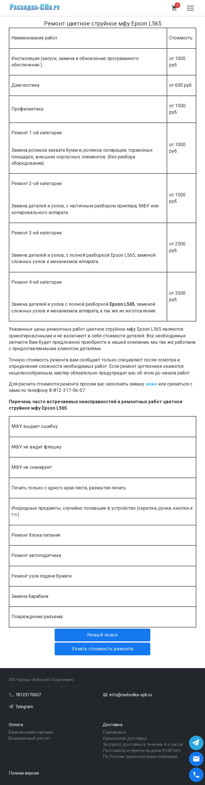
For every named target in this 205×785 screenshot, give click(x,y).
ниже (151, 384)
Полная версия (24, 773)
